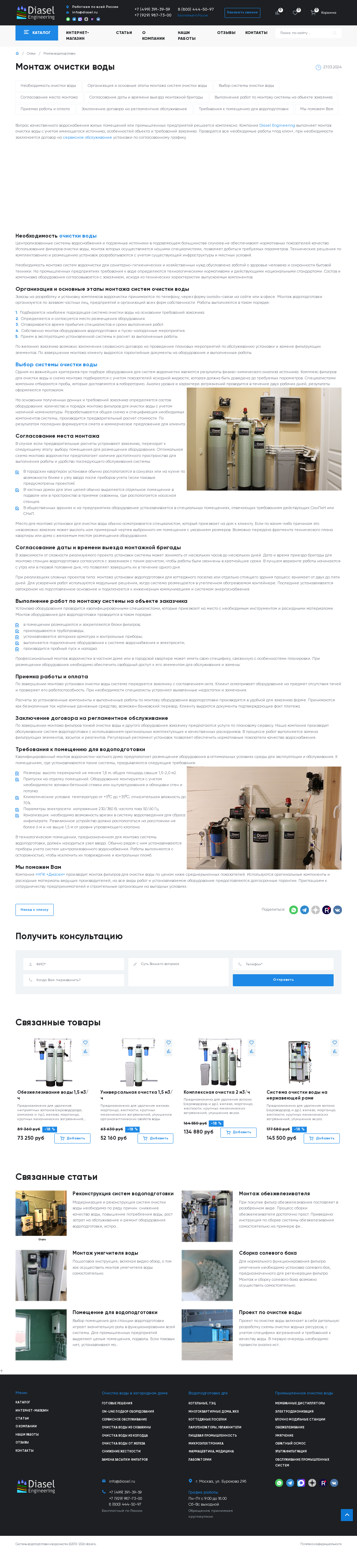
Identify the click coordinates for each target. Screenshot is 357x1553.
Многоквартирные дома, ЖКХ (213, 1411)
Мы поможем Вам (316, 109)
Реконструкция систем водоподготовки (123, 1194)
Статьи (124, 33)
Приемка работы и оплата (45, 109)
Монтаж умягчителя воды (105, 1253)
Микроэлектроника (206, 1443)
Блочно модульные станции (300, 1419)
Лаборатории (200, 1459)
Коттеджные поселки (207, 1419)
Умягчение (284, 1435)
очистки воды (78, 236)
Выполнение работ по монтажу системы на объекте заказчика (274, 97)
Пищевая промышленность (212, 1435)
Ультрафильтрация (291, 1451)
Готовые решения (117, 1403)
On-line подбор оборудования (128, 1411)
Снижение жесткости (121, 1451)
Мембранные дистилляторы (300, 1403)
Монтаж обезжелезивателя (274, 1194)
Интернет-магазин (31, 1410)
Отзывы (226, 33)
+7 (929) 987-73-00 (152, 15)
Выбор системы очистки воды (246, 86)
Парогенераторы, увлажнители (214, 1427)
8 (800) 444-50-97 (196, 10)
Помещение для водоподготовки (115, 1312)
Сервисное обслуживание (124, 1419)
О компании (153, 36)
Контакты (256, 33)
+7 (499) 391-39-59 (152, 10)
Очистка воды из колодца (125, 1435)
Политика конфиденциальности (321, 1544)
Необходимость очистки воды (48, 86)
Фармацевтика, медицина (211, 1451)
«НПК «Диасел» (50, 875)
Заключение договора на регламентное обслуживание (134, 109)
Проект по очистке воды (270, 1312)
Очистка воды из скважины (126, 1427)
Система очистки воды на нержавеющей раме (297, 1095)
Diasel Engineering (277, 126)
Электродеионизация (294, 1411)
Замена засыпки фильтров (125, 1459)
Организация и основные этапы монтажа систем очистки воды (147, 86)
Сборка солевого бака (268, 1253)
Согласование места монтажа (49, 97)
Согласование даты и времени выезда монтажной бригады (146, 97)
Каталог (22, 1402)
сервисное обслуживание (87, 138)
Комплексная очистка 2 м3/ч (217, 1092)
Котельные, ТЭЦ (202, 1403)
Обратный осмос (290, 1443)
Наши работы (186, 36)
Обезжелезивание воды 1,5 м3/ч (52, 1095)
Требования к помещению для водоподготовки (244, 109)
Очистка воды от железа (123, 1443)
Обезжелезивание (289, 1427)
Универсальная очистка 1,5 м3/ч (136, 1095)
